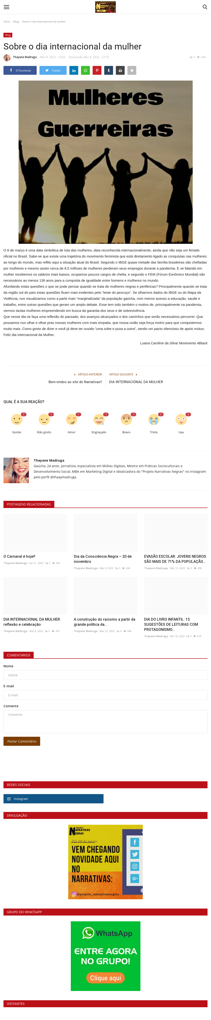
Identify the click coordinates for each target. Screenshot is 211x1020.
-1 (106, 414)
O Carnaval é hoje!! (19, 556)
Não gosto (44, 432)
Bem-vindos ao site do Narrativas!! (75, 382)
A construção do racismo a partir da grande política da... (104, 622)
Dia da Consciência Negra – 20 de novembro (103, 559)
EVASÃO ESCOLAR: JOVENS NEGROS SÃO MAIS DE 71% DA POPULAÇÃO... (175, 559)
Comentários (18, 655)
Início (6, 21)
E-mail (8, 686)
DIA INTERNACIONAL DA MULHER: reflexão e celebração (32, 622)
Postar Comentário (21, 741)
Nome (8, 666)
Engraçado (99, 432)
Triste (154, 432)
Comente (10, 706)
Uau (181, 432)
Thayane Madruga (20, 57)
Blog (16, 21)
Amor (71, 432)
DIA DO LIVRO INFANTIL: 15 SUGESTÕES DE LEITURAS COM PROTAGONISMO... (171, 624)
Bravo (126, 432)
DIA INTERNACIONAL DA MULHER (136, 382)
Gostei (16, 432)
